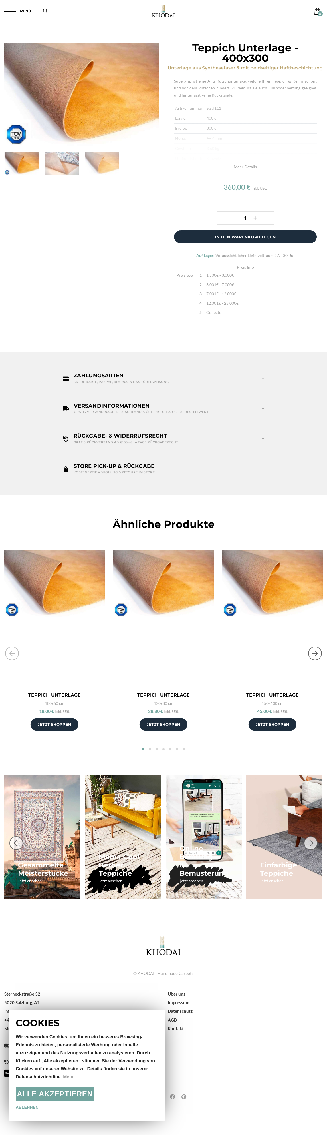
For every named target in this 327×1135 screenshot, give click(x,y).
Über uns (176, 993)
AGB (172, 1019)
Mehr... (70, 1076)
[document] (87, 1066)
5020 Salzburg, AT (21, 1002)
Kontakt (176, 1028)
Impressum (178, 1002)
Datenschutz (180, 1011)
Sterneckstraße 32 (22, 993)
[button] (163, 378)
